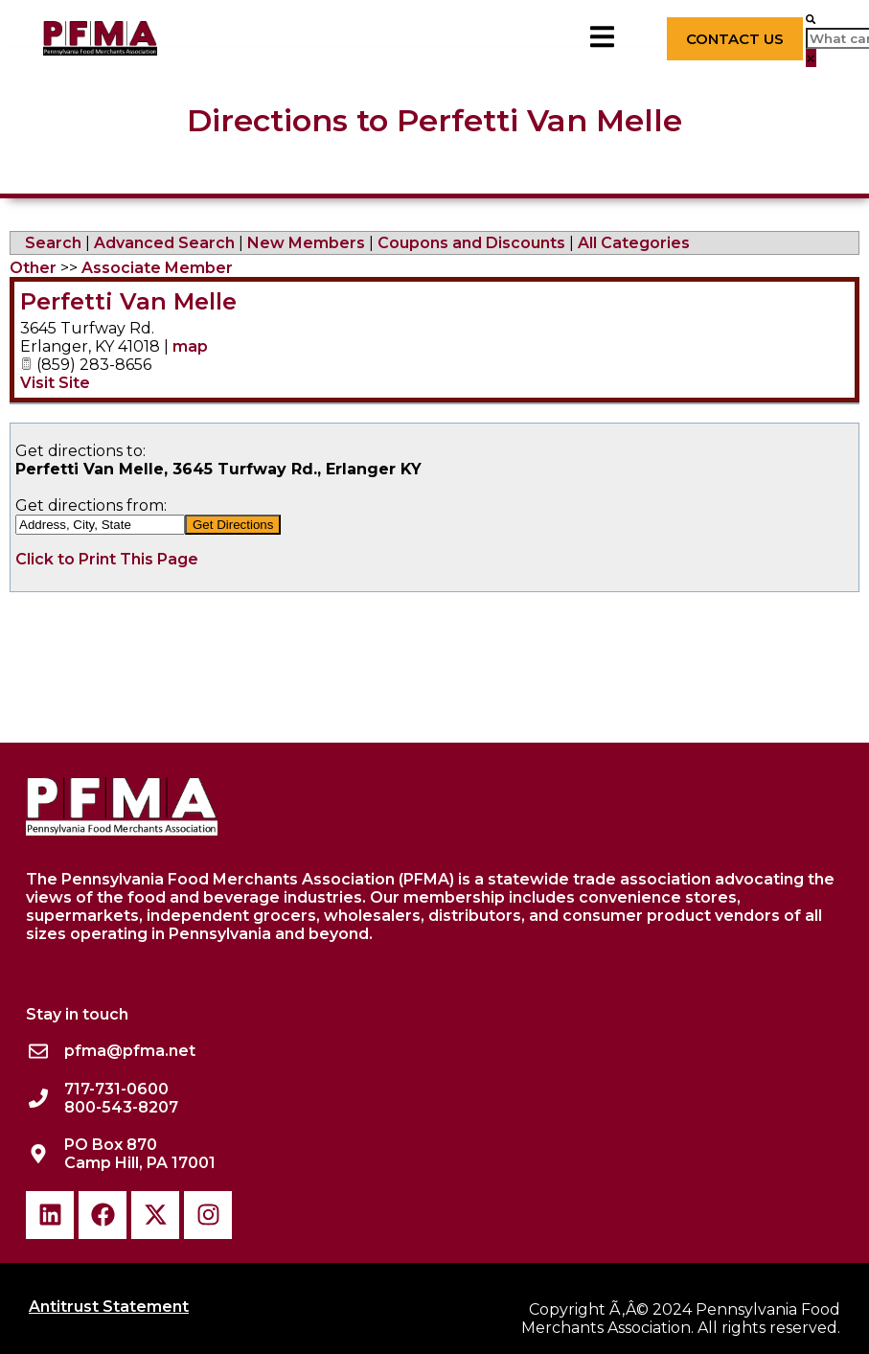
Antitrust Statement (109, 1306)
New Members (306, 243)
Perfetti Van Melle (128, 301)
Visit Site (55, 383)
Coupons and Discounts (471, 243)
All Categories (634, 243)
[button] (810, 19)
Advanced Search (164, 243)
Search (53, 243)
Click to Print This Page (106, 559)
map (190, 346)
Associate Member (157, 268)
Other (33, 268)
